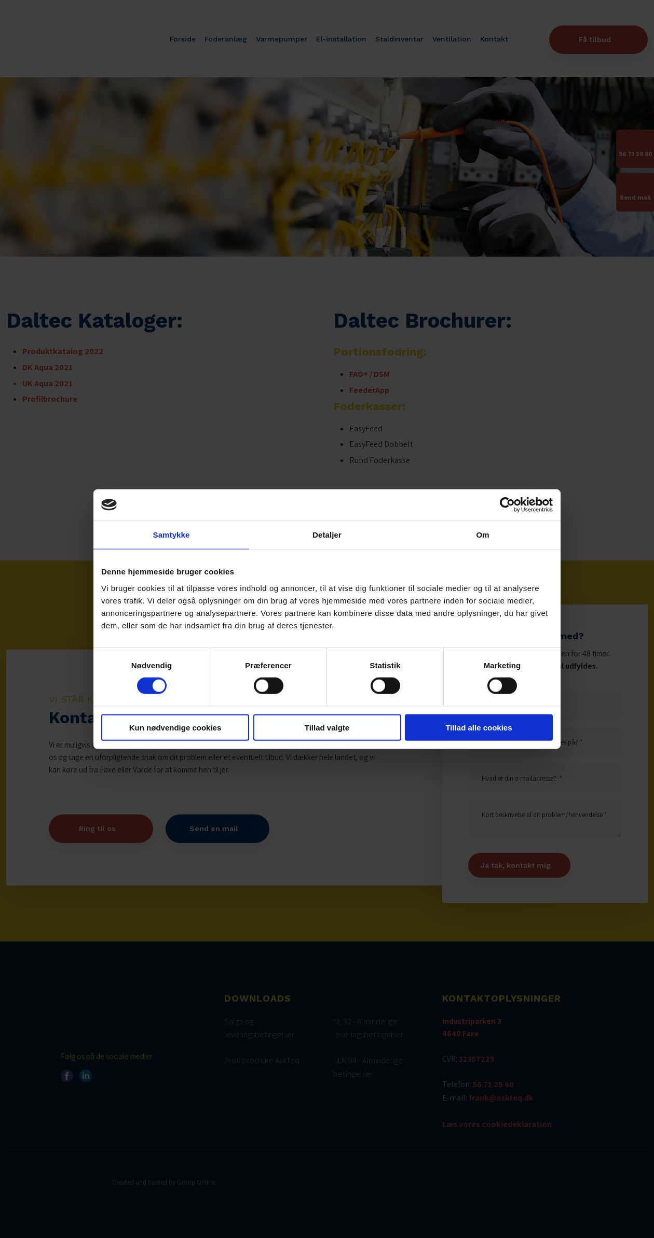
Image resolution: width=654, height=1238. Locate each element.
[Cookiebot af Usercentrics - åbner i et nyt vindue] (507, 505)
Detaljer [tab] (327, 534)
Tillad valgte (327, 727)
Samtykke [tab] (171, 534)
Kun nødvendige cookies (175, 727)
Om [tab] (482, 534)
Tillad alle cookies (478, 727)
